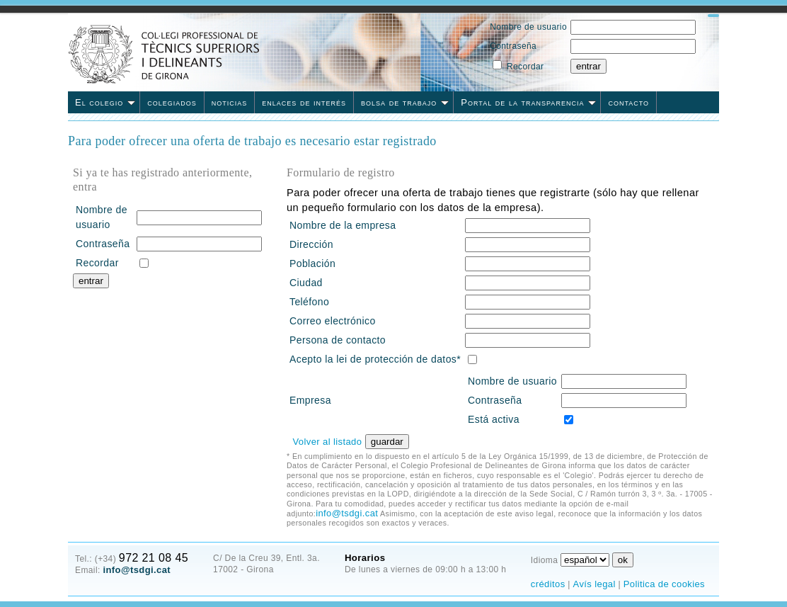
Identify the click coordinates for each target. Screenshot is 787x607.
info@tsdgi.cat (347, 513)
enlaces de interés (304, 102)
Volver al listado (327, 441)
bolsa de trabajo (405, 102)
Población (312, 263)
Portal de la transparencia (528, 102)
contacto (628, 102)
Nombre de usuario (528, 27)
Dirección (311, 244)
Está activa (493, 419)
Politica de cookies (664, 584)
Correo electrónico (332, 321)
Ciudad (306, 282)
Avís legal (594, 584)
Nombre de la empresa (342, 225)
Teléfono (309, 301)
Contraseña (513, 46)
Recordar (525, 67)
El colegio (105, 102)
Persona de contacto (337, 340)
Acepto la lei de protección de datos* (375, 359)
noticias (230, 102)
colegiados (172, 102)
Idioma (544, 560)
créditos (548, 584)
